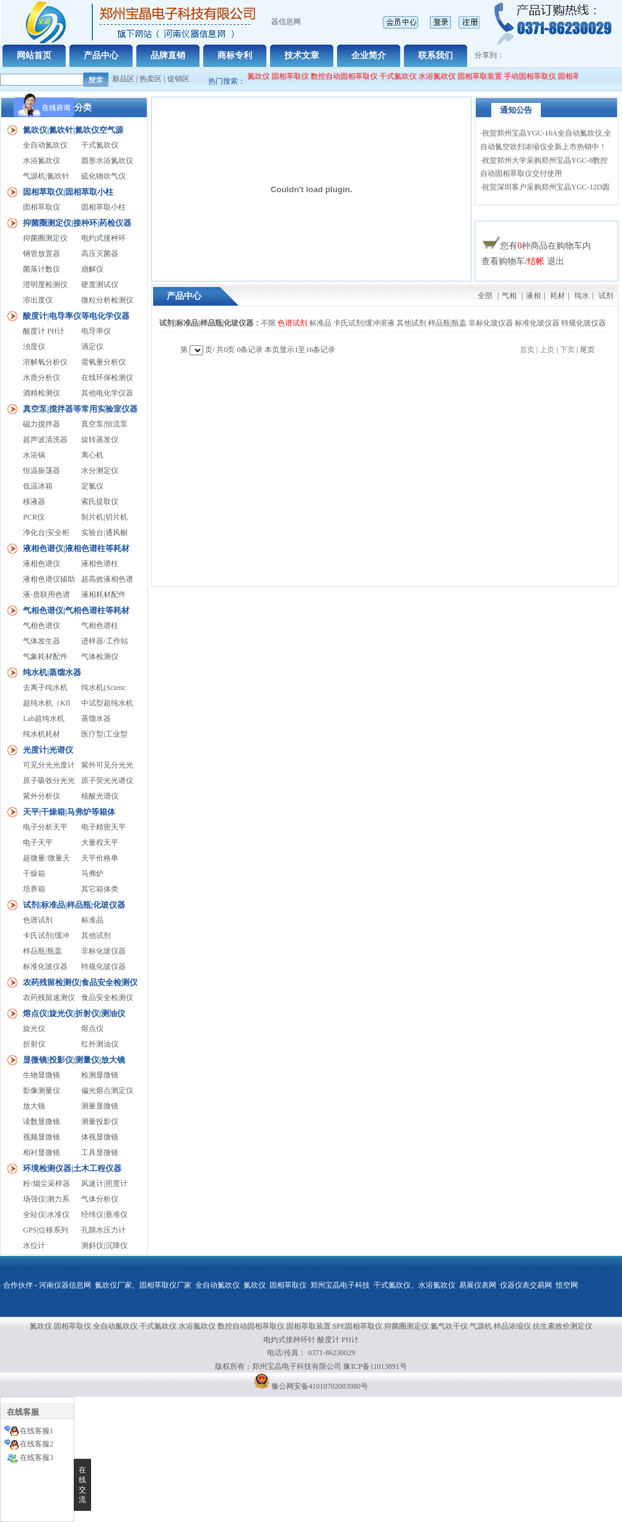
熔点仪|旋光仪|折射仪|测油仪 (74, 1013)
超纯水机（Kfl (46, 703)
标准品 (92, 920)
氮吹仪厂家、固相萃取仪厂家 (143, 1285)
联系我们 (435, 55)
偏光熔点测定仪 (107, 1090)
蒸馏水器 (96, 718)
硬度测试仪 (99, 284)
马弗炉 (92, 873)
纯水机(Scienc (103, 687)
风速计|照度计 (104, 1183)
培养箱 (34, 889)
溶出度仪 (38, 300)
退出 (555, 261)
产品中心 (101, 55)
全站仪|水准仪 (46, 1214)
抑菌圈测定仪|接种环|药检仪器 (77, 223)
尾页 (587, 349)
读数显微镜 (41, 1121)
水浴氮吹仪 (443, 76)
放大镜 (34, 1106)
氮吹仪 (254, 1285)
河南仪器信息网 (65, 1285)
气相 (509, 295)
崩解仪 (92, 269)
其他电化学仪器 (107, 393)
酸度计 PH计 (43, 331)
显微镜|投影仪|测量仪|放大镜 (74, 1059)
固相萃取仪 (297, 76)
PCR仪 (34, 517)
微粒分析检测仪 (107, 300)
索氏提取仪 (99, 501)
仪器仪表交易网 (526, 1285)
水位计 (34, 1245)
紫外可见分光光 (107, 765)
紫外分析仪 (41, 796)
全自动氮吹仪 (254, 76)
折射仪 (34, 1044)
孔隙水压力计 (103, 1230)
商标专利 (234, 55)
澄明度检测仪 (45, 284)
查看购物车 (503, 261)
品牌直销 (168, 55)
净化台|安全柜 (46, 532)
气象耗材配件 (45, 656)
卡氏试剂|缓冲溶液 (363, 323)
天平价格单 (99, 858)
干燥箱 (34, 873)
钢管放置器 (41, 253)
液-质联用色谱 (46, 594)
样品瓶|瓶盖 (42, 951)
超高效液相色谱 (107, 579)
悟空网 (567, 1285)
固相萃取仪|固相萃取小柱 (68, 192)
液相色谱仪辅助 (49, 579)
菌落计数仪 (41, 269)
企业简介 (368, 55)
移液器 (34, 501)
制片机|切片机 (104, 517)
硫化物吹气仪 (103, 176)
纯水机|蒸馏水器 (52, 672)
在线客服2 (36, 1444)
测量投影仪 (99, 1121)
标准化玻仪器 (45, 966)
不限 (268, 323)
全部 (485, 295)
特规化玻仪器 (103, 966)
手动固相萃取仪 (536, 76)
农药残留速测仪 (49, 997)
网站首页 (34, 55)
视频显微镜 (41, 1137)
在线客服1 (36, 1431)
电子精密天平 (103, 827)
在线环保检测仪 (107, 377)
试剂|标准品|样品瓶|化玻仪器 (74, 904)
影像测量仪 (41, 1090)
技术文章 (301, 55)
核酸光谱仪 (99, 796)
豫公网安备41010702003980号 (319, 1386)
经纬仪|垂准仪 (104, 1214)
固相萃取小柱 (103, 207)
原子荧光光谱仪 (107, 780)
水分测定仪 (99, 470)
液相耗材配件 (103, 594)
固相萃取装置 (486, 76)
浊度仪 (34, 346)
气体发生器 (41, 641)
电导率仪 (96, 331)
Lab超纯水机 (43, 718)
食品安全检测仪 (107, 997)
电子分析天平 (45, 827)
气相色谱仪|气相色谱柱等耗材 (76, 610)
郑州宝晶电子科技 (340, 1285)
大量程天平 (99, 842)
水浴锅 (34, 455)
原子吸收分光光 (49, 780)
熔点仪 (92, 1028)
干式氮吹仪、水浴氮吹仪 (414, 1285)
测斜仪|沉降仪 (104, 1245)
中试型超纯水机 (107, 703)
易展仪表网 (477, 1285)
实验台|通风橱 (104, 532)
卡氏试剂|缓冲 (46, 935)
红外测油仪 (99, 1044)
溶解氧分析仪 (45, 362)
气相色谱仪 (41, 625)
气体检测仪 (99, 656)
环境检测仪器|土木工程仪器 (72, 1168)
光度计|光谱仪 (48, 749)
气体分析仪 (99, 1199)
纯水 (581, 295)
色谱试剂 (38, 920)
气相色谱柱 (99, 625)
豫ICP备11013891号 (374, 1366)
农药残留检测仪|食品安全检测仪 (80, 982)
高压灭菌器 (99, 253)
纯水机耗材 (41, 734)
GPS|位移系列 (45, 1230)
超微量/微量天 (46, 858)
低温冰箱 (38, 486)
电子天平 (38, 842)
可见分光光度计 (49, 765)
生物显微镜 (41, 1075)
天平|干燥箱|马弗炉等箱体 (69, 811)
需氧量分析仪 (103, 362)
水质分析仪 (41, 377)
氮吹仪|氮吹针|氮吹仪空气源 (73, 130)
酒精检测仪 (41, 393)
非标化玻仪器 (103, 951)
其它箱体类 (99, 889)
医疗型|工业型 (104, 734)
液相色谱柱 (99, 563)
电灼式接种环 (103, 238)
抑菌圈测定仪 (45, 238)
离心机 (92, 455)
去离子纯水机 (45, 687)
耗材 (557, 295)
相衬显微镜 (41, 1152)
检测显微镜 (99, 1075)
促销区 (178, 78)
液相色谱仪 (41, 563)
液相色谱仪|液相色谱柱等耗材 (76, 548)
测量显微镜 (99, 1106)
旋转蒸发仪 (99, 439)
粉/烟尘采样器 (46, 1183)
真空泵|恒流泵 (104, 424)
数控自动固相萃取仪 (350, 76)
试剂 (605, 295)
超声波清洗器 (45, 439)
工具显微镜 (99, 1152)
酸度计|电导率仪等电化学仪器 (76, 316)
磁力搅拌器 (41, 424)
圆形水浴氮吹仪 (107, 160)
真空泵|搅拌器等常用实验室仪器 (80, 409)
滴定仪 (92, 346)
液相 (533, 295)
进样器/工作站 (104, 641)
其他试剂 (96, 935)
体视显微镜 (99, 1137)
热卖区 (150, 78)
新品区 (123, 78)
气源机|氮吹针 (46, 176)
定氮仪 (92, 486)
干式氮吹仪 (404, 76)
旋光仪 (34, 1028)
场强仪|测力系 (46, 1199)
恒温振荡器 (41, 470)
